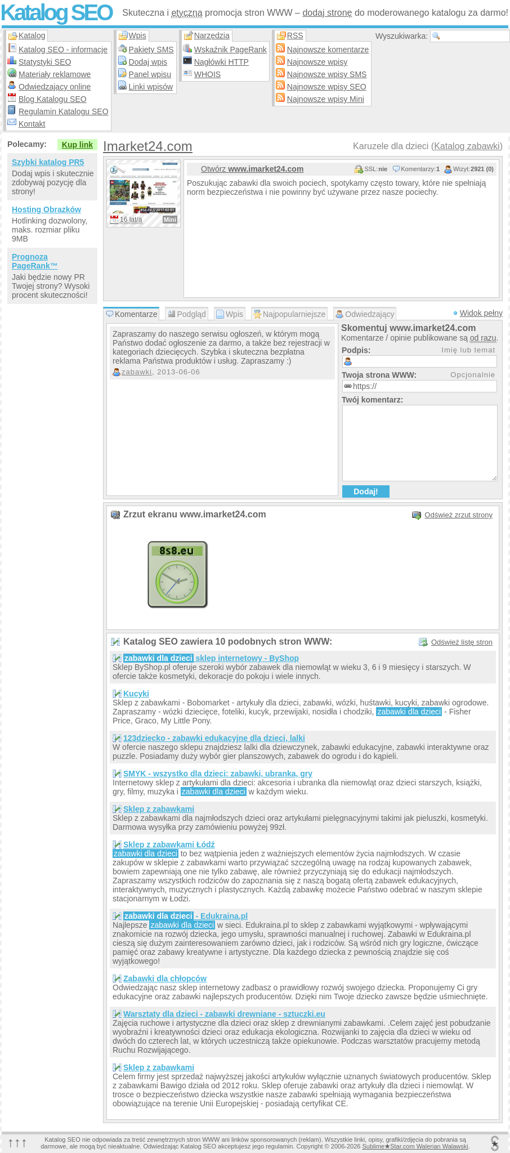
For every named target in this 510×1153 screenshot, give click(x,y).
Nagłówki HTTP (221, 61)
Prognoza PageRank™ (35, 261)
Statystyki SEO (45, 61)
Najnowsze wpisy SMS (327, 74)
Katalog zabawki (467, 146)
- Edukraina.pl (185, 915)
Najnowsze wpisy (317, 61)
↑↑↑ (17, 1142)
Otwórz (252, 168)
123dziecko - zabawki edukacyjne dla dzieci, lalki (214, 738)
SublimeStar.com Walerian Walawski (415, 1146)
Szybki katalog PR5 (48, 162)
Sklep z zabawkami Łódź (169, 844)
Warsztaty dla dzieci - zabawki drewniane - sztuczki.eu (224, 1013)
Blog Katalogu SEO (53, 99)
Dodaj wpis (148, 61)
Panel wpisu (150, 74)
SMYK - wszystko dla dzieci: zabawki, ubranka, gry (217, 773)
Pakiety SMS (151, 49)
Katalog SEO (55, 12)
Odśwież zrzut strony (458, 515)
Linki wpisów (151, 86)
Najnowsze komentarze (328, 49)
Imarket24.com (148, 146)
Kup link (77, 144)
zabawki (137, 372)
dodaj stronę (327, 12)
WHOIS (207, 74)
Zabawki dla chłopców (165, 978)
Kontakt (32, 123)
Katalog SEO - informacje (63, 49)
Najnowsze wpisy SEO (326, 86)
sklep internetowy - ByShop (211, 658)
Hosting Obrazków (46, 209)
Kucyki (136, 693)
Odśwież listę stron (462, 642)
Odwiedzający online (55, 86)
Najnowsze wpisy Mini (325, 99)
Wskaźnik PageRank (230, 49)
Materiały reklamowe (55, 74)
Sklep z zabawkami (158, 809)
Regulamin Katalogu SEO (64, 111)
